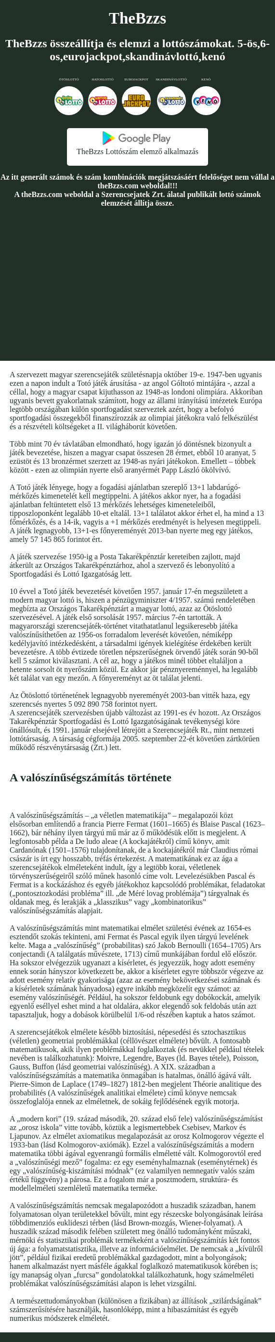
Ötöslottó (69, 79)
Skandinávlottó (171, 79)
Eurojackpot (136, 79)
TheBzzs (137, 18)
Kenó (205, 79)
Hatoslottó (103, 79)
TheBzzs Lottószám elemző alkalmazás (137, 151)
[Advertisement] (137, 283)
